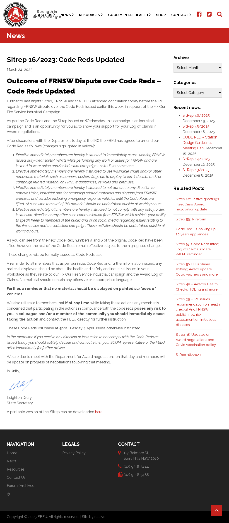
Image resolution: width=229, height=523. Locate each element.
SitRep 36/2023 (188, 355)
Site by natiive (93, 517)
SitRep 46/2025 (196, 115)
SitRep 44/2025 (196, 159)
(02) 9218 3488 (136, 474)
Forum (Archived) (21, 486)
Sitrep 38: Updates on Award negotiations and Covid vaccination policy (196, 340)
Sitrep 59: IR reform (191, 219)
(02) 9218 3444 (136, 466)
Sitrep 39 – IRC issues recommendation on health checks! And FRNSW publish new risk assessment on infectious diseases (198, 312)
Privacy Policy (74, 453)
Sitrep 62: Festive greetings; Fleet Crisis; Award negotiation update (197, 204)
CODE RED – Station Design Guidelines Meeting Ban (200, 142)
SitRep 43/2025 (196, 170)
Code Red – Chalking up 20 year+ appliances (196, 231)
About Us (44, 14)
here (98, 412)
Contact (181, 14)
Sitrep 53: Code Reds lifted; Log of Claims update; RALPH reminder (197, 249)
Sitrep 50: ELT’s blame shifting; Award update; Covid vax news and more (197, 269)
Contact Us (16, 477)
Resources (91, 14)
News (67, 14)
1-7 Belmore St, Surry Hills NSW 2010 (141, 455)
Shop (161, 15)
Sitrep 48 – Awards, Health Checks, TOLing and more (197, 286)
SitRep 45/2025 (196, 126)
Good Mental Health (129, 14)
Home (12, 453)
